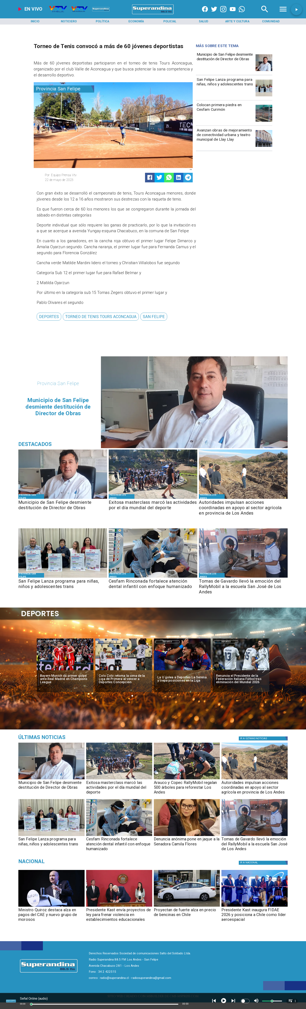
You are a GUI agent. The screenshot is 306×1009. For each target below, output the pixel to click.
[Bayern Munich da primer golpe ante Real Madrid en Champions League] (65, 679)
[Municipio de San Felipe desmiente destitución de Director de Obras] (225, 62)
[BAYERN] (65, 670)
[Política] (102, 21)
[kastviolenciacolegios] (119, 906)
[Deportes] (49, 317)
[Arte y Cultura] (237, 21)
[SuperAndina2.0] (153, 14)
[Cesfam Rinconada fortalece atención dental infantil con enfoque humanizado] (153, 586)
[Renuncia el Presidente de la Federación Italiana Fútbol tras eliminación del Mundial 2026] (241, 679)
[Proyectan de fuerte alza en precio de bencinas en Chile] (187, 916)
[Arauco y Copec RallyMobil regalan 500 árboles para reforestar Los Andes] (187, 789)
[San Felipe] (153, 317)
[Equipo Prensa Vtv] (77, 175)
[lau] (182, 670)
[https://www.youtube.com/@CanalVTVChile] (233, 14)
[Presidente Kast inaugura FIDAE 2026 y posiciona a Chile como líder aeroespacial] (254, 916)
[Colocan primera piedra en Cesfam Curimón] (225, 113)
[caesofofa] (51, 906)
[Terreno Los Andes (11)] (243, 498)
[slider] (31, 1004)
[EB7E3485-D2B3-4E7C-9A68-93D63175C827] (153, 577)
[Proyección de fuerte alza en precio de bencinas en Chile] (187, 906)
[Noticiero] (69, 21)
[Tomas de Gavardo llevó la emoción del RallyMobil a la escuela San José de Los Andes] (243, 586)
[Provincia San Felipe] (64, 89)
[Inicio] (35, 21)
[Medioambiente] (61, 737)
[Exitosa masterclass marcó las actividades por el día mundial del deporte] (153, 508)
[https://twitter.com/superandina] (214, 14)
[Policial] (170, 21)
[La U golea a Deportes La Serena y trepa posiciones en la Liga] (182, 679)
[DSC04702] (264, 146)
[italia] (241, 670)
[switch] (245, 1001)
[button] (49, 317)
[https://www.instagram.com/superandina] (223, 14)
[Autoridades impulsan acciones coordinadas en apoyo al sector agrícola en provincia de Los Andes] (243, 508)
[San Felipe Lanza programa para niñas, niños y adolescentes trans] (225, 87)
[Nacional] (61, 861)
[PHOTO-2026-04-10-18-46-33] (264, 70)
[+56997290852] (242, 14)
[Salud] (203, 21)
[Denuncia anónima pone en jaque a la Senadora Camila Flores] (187, 845)
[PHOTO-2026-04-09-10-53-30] (243, 577)
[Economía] (136, 21)
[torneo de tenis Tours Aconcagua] (101, 317)
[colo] (123, 670)
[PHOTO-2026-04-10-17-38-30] (187, 779)
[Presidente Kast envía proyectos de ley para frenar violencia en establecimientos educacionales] (119, 916)
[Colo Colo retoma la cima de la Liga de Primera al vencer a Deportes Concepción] (124, 679)
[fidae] (254, 906)
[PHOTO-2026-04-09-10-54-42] (264, 121)
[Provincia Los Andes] (121, 496)
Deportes (50, 642)
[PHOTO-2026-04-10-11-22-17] (153, 498)
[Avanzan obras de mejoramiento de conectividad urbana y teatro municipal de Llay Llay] (225, 138)
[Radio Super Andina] (264, 14)
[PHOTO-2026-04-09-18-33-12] (187, 835)
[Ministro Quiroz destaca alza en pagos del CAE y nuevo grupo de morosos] (51, 916)
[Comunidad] (271, 21)
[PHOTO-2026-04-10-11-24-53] (264, 96)
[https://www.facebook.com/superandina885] (205, 14)
